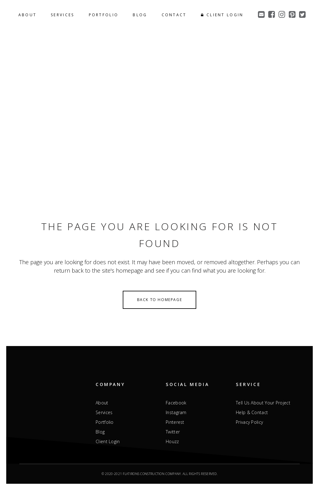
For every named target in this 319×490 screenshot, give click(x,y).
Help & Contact (252, 412)
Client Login (108, 441)
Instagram (176, 412)
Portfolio (105, 422)
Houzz (172, 441)
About (102, 403)
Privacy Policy (249, 422)
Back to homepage (159, 299)
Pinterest (175, 422)
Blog (100, 432)
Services (104, 412)
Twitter (173, 432)
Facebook (176, 403)
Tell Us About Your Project (263, 403)
